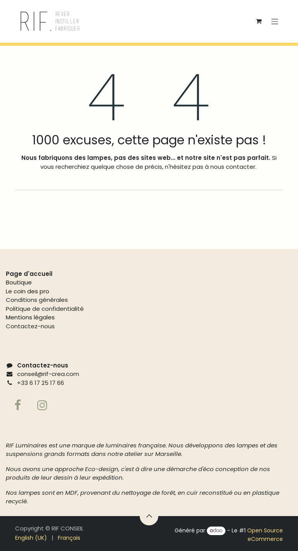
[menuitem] (31, 538)
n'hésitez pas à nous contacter (209, 167)
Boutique (19, 282)
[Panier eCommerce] (259, 21)
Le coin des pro (27, 291)
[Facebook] (17, 405)
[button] (149, 516)
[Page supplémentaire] (42, 405)
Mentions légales (30, 317)
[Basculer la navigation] (275, 21)
